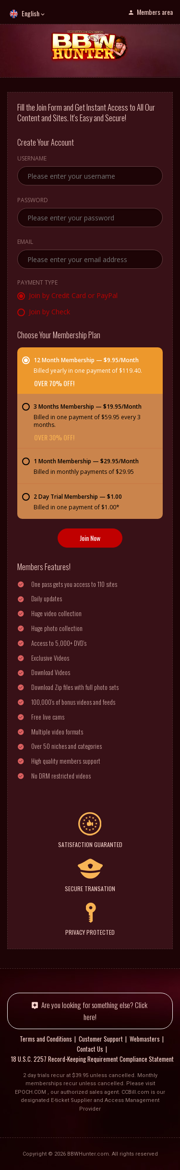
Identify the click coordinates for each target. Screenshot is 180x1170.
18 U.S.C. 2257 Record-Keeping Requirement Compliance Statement (92, 1059)
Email (25, 242)
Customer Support (101, 1039)
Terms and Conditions (46, 1039)
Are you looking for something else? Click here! (94, 1010)
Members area (155, 12)
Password (32, 200)
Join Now (90, 538)
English (30, 13)
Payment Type (37, 283)
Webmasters (145, 1039)
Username (32, 159)
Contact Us (90, 1049)
